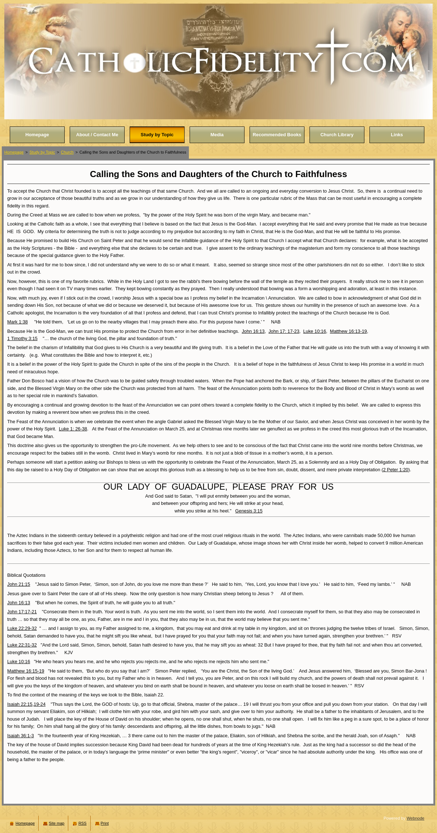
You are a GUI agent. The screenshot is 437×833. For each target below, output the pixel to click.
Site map (56, 823)
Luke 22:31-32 (22, 645)
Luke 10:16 (314, 331)
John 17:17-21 (22, 611)
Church (67, 152)
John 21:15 (18, 584)
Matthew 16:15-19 (25, 671)
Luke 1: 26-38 (73, 428)
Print (105, 823)
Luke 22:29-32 (22, 628)
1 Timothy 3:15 (22, 338)
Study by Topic (42, 152)
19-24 (40, 704)
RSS (82, 823)
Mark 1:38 (17, 322)
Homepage (13, 152)
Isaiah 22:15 (20, 704)
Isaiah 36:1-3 (20, 735)
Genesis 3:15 (248, 511)
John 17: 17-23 (283, 331)
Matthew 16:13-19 (348, 331)
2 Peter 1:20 (395, 469)
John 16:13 (253, 331)
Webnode (415, 818)
